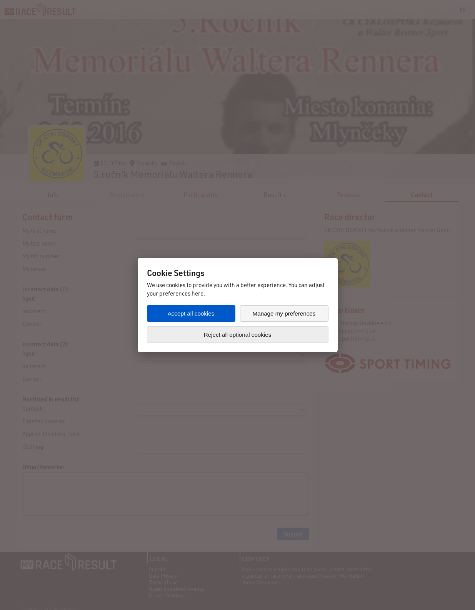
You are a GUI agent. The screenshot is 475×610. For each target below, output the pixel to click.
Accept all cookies (191, 313)
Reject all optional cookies (238, 334)
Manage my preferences (284, 313)
